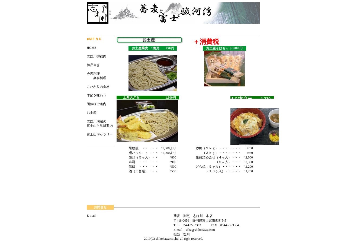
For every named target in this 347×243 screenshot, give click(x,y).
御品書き (93, 65)
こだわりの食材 (98, 87)
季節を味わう (96, 95)
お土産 (92, 113)
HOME (91, 48)
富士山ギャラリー (100, 134)
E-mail (91, 216)
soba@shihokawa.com (200, 230)
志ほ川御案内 (96, 56)
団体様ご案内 (96, 104)
